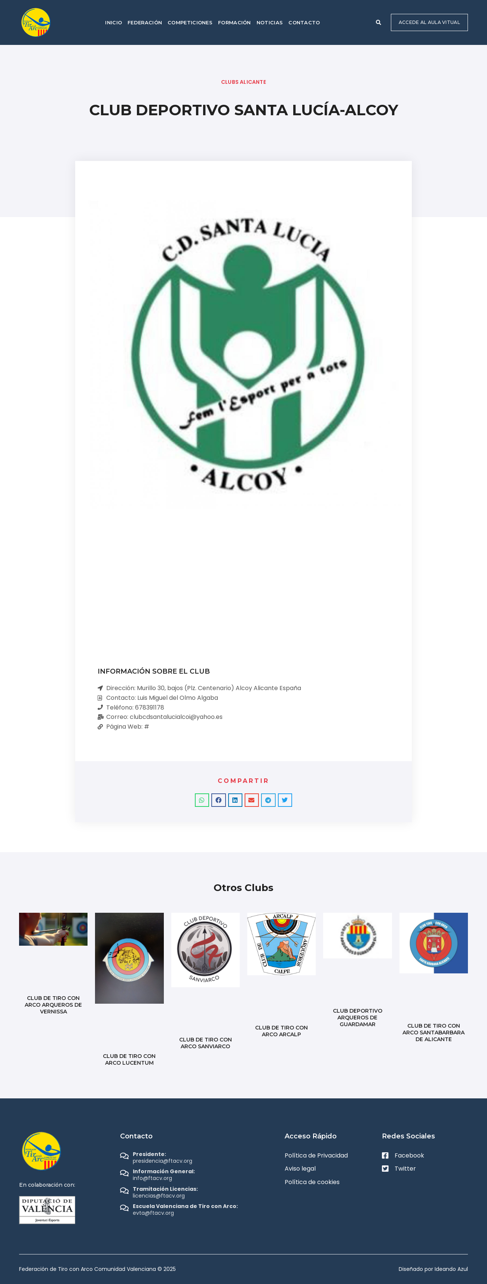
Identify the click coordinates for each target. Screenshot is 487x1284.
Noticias (270, 22)
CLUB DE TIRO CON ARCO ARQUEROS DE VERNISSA (53, 1005)
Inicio (113, 22)
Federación (145, 22)
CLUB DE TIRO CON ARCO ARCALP (281, 1031)
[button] (378, 22)
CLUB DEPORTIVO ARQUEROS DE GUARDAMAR (357, 1017)
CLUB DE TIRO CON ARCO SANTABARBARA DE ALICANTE (433, 1032)
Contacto (304, 22)
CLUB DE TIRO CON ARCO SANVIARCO (205, 1043)
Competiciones (190, 22)
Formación (234, 22)
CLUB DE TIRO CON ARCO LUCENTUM (129, 1059)
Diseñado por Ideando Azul (433, 1269)
